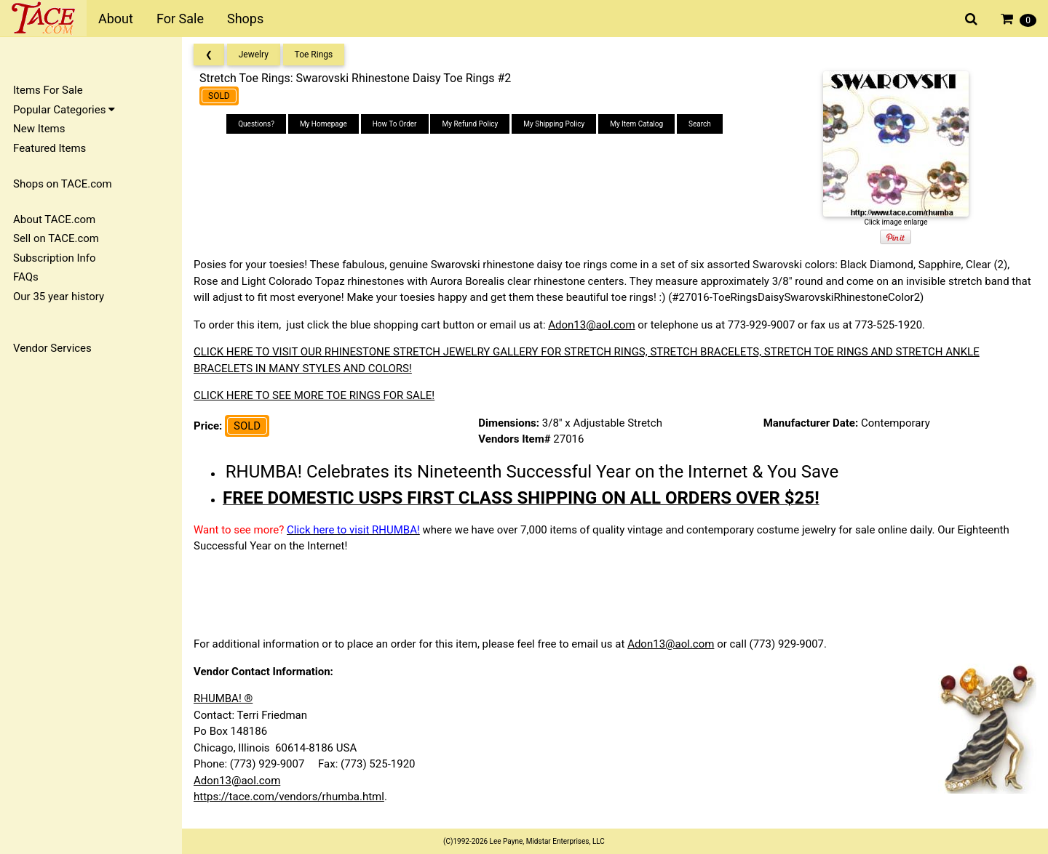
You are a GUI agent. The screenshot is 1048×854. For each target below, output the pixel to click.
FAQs (26, 276)
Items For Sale (48, 90)
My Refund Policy (470, 124)
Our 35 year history (58, 296)
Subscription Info (54, 258)
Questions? (256, 124)
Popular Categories (64, 109)
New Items (39, 128)
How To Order (395, 124)
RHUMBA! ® (223, 698)
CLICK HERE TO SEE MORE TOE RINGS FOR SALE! (314, 395)
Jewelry (254, 54)
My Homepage (323, 124)
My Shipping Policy (553, 124)
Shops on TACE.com (62, 183)
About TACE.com (54, 219)
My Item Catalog (636, 124)
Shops (245, 18)
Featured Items (49, 148)
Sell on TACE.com (56, 238)
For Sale (180, 18)
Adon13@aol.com (591, 324)
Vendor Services (52, 348)
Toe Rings (314, 54)
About (115, 18)
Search (699, 124)
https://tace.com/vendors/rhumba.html (289, 796)
